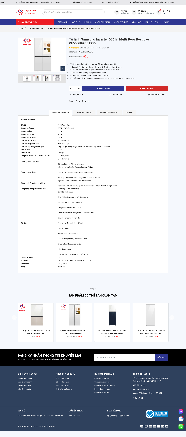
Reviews (129, 113)
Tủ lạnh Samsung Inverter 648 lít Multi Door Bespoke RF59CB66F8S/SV (35, 333)
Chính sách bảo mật (101, 392)
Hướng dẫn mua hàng (102, 389)
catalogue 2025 (102, 22)
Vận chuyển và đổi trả (109, 113)
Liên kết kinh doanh (25, 382)
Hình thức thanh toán (102, 378)
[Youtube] (142, 398)
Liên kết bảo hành (24, 385)
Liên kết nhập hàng (25, 378)
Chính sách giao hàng (102, 382)
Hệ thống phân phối (63, 385)
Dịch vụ (88, 22)
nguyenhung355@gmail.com (118, 416)
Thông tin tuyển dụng (64, 389)
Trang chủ (22, 28)
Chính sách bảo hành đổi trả (104, 385)
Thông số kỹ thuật (84, 113)
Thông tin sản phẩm (60, 113)
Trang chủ (63, 22)
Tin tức (154, 22)
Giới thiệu (76, 22)
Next (172, 317)
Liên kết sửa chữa (24, 389)
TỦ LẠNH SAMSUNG (85, 52)
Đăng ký (141, 13)
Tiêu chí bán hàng (62, 378)
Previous (14, 317)
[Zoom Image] (62, 68)
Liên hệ (165, 22)
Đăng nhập (150, 13)
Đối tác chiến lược (62, 382)
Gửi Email (161, 357)
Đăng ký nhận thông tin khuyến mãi (49, 356)
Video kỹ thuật (121, 22)
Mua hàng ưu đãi (140, 22)
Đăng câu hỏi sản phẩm (100, 48)
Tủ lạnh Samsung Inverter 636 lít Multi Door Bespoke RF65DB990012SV (74, 333)
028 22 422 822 (74, 416)
